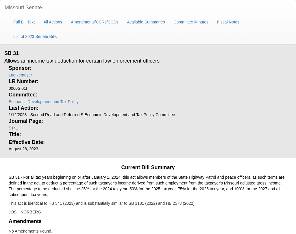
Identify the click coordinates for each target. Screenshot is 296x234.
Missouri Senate (23, 7)
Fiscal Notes (228, 22)
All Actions (52, 22)
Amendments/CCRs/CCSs (94, 22)
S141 (13, 128)
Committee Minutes (190, 22)
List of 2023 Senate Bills (35, 36)
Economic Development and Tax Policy (44, 101)
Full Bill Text (24, 22)
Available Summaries (146, 22)
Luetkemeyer (20, 75)
